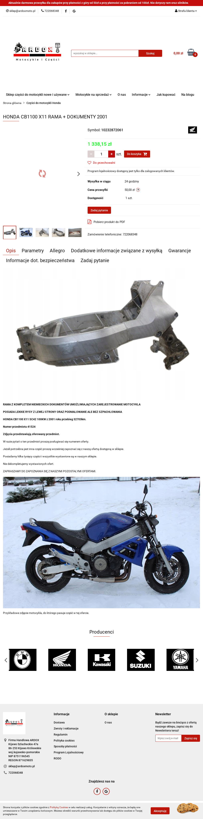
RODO (57, 758)
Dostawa (59, 722)
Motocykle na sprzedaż (94, 95)
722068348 (15, 772)
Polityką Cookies (59, 807)
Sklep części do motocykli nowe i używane (38, 95)
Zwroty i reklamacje (66, 728)
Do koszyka (137, 154)
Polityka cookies (64, 740)
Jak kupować (166, 95)
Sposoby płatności (65, 746)
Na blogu (187, 95)
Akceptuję (160, 811)
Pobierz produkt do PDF (106, 222)
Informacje (141, 95)
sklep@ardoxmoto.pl (21, 766)
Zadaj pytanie (99, 210)
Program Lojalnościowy (69, 752)
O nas (122, 95)
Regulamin (61, 734)
